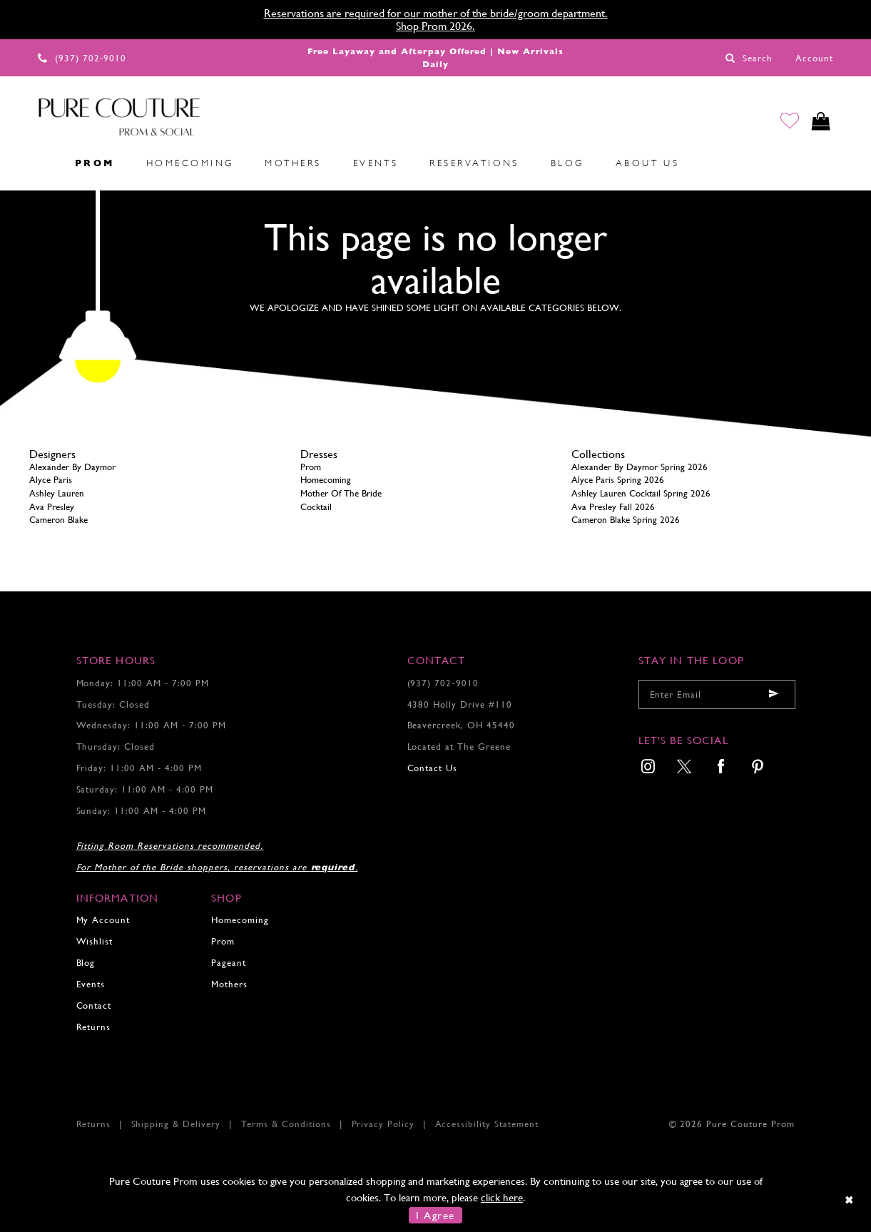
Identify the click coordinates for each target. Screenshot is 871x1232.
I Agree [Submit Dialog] (435, 1215)
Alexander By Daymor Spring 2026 (639, 467)
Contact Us (432, 768)
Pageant (228, 962)
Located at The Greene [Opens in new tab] (459, 746)
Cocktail (316, 507)
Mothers (229, 984)
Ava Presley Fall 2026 (613, 507)
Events (91, 984)
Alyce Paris (50, 479)
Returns (93, 1027)
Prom (310, 467)
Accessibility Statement (487, 1124)
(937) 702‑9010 (443, 683)
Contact (94, 1005)
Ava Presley (51, 507)
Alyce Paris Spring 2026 (617, 479)
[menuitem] (43, 163)
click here (502, 1197)
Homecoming (325, 479)
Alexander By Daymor (72, 467)
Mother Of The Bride (341, 493)
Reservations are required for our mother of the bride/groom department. (436, 13)
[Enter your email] (716, 694)
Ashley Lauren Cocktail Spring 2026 (640, 493)
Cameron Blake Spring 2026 (625, 519)
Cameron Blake (58, 519)
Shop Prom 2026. (435, 26)
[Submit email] (774, 694)
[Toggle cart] (820, 122)
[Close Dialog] (849, 1199)
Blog (86, 962)
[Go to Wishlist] (786, 122)
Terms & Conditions (286, 1124)
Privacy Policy (383, 1124)
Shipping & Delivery (176, 1124)
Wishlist (94, 941)
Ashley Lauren (56, 493)
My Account (103, 920)
